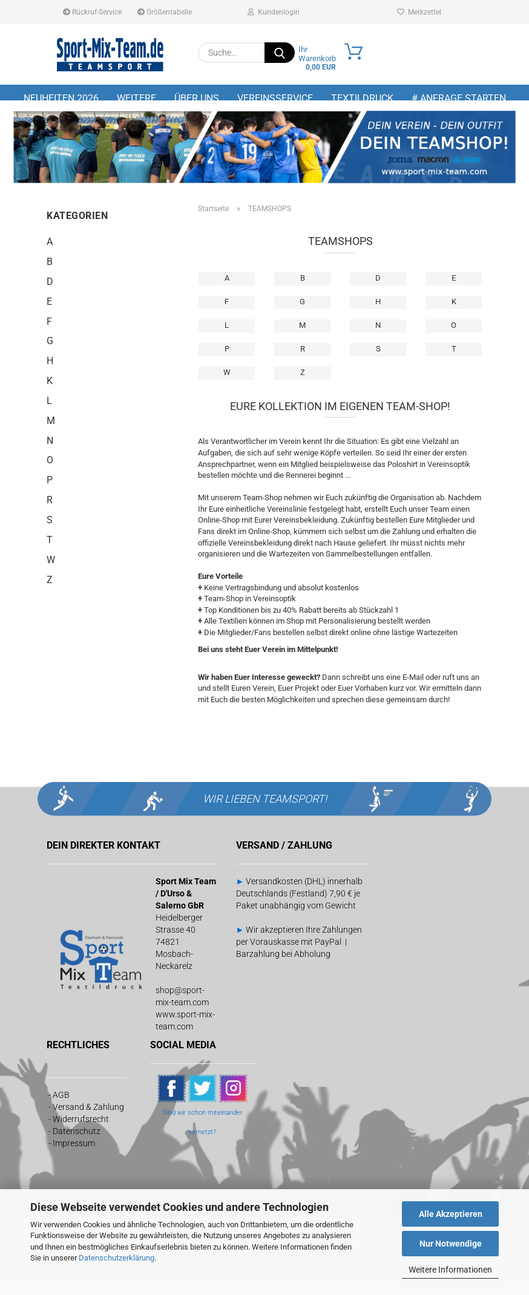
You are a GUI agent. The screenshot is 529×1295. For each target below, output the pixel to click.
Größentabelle (164, 12)
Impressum (74, 1151)
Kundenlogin (274, 12)
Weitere (136, 98)
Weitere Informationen (450, 1269)
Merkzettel (419, 12)
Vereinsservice (275, 98)
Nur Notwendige (450, 1243)
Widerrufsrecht (81, 1127)
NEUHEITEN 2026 (61, 98)
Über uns (196, 98)
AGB (61, 1102)
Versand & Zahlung (88, 1115)
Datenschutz (76, 1139)
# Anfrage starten (459, 98)
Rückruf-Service (92, 12)
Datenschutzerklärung (116, 1257)
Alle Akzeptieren (450, 1214)
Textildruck (362, 98)
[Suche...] (279, 52)
